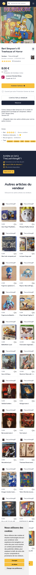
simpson (10, 141)
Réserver (18, 103)
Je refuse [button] (14, 564)
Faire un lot (8, 172)
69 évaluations (16, 61)
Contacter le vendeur (18, 98)
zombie (33, 141)
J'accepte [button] (14, 560)
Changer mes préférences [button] (14, 568)
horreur (27, 141)
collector (16, 141)
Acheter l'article (18, 86)
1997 (22, 141)
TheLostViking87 (13, 56)
